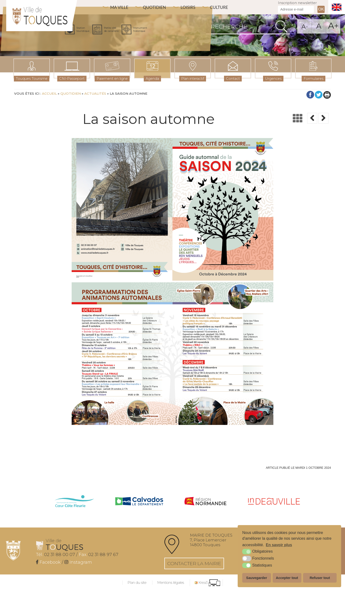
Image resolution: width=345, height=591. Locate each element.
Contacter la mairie (194, 563)
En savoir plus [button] (279, 545)
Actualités (95, 93)
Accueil (49, 93)
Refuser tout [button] (320, 578)
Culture (225, 7)
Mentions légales (170, 582)
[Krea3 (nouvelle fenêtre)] (207, 582)
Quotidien (157, 7)
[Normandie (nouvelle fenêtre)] (205, 501)
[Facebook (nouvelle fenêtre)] (48, 562)
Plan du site (136, 582)
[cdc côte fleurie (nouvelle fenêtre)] (74, 501)
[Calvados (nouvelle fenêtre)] (139, 501)
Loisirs (192, 7)
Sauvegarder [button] (256, 578)
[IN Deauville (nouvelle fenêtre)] (274, 501)
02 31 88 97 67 (98, 554)
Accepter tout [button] (287, 578)
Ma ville (120, 7)
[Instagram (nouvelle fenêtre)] (78, 562)
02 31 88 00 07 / (57, 554)
